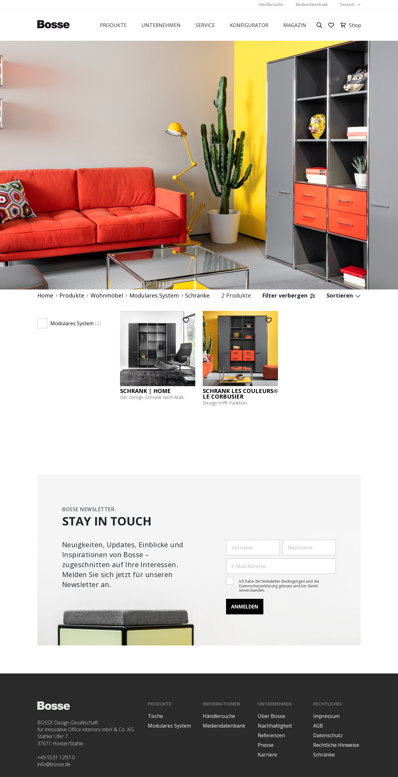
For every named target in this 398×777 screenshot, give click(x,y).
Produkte (113, 25)
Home (45, 295)
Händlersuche (271, 4)
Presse (266, 744)
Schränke (197, 295)
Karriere (267, 754)
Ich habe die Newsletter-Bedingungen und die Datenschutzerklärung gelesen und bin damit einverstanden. (279, 586)
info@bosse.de (54, 764)
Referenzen (271, 735)
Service (205, 25)
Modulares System (154, 295)
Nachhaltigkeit (275, 725)
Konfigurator (249, 25)
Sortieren (343, 295)
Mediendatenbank (312, 4)
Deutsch (347, 4)
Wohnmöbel (106, 295)
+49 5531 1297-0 (56, 757)
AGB (318, 725)
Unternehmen (161, 25)
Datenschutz (328, 735)
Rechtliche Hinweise (336, 744)
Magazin (294, 25)
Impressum (326, 716)
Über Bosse (271, 716)
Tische (155, 716)
